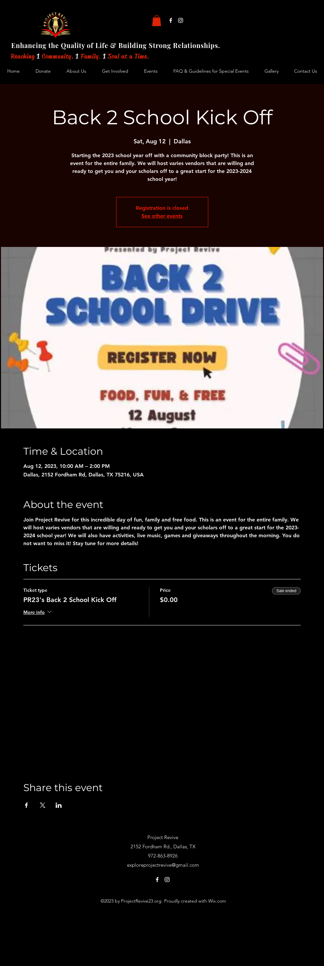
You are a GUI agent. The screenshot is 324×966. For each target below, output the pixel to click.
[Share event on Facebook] (26, 805)
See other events (162, 216)
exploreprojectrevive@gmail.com (163, 865)
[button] (156, 20)
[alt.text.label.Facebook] (170, 20)
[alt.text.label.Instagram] (180, 20)
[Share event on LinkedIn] (59, 805)
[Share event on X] (42, 805)
